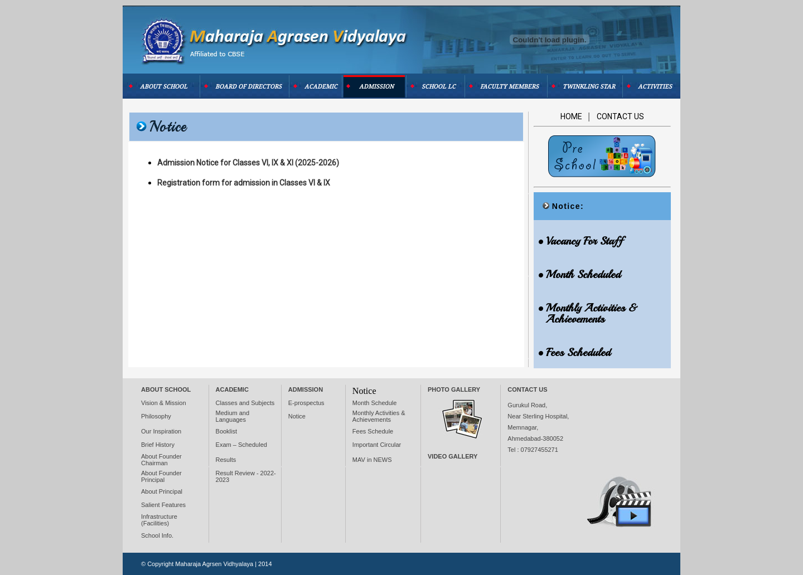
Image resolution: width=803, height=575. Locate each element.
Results (226, 459)
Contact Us (620, 116)
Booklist (227, 431)
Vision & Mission (163, 402)
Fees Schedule (372, 431)
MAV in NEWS (372, 459)
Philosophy (156, 416)
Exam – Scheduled (241, 444)
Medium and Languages (233, 416)
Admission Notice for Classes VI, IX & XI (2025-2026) (248, 162)
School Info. (157, 535)
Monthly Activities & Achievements (378, 416)
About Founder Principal (161, 476)
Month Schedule (374, 402)
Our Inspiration (161, 431)
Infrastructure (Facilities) (159, 520)
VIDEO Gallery (452, 456)
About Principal (161, 491)
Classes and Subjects (245, 402)
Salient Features (163, 504)
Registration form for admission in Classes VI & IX (243, 182)
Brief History (158, 444)
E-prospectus (306, 402)
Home (572, 116)
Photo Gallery (454, 389)
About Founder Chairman (161, 459)
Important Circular (376, 444)
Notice (297, 416)
